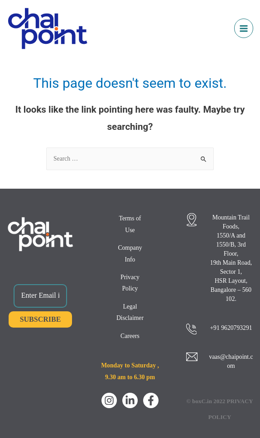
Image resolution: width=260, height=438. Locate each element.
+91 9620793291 (231, 327)
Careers (130, 336)
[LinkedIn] (130, 400)
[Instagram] (109, 400)
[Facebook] (151, 400)
